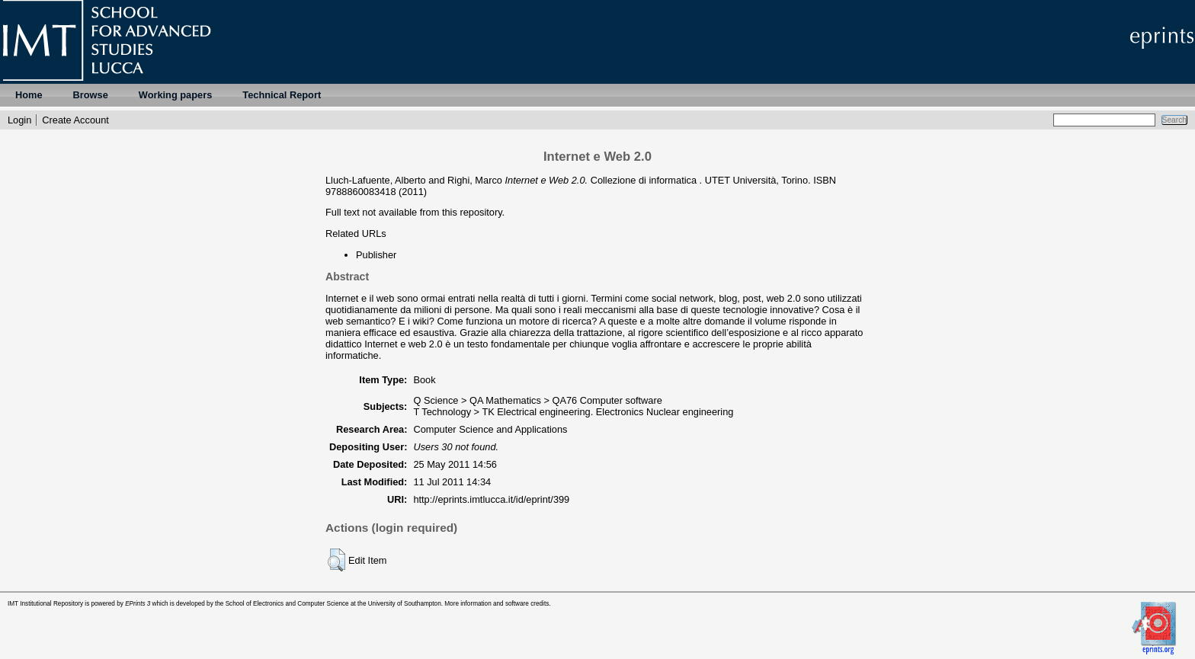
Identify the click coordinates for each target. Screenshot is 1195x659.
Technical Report (281, 95)
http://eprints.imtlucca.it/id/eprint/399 (491, 499)
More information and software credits (496, 603)
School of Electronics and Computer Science (287, 603)
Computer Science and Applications (490, 429)
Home (29, 95)
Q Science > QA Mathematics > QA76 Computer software (537, 400)
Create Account (75, 120)
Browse (90, 95)
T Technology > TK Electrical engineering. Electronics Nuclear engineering (573, 411)
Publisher (376, 255)
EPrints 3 (137, 603)
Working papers (175, 95)
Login (19, 120)
